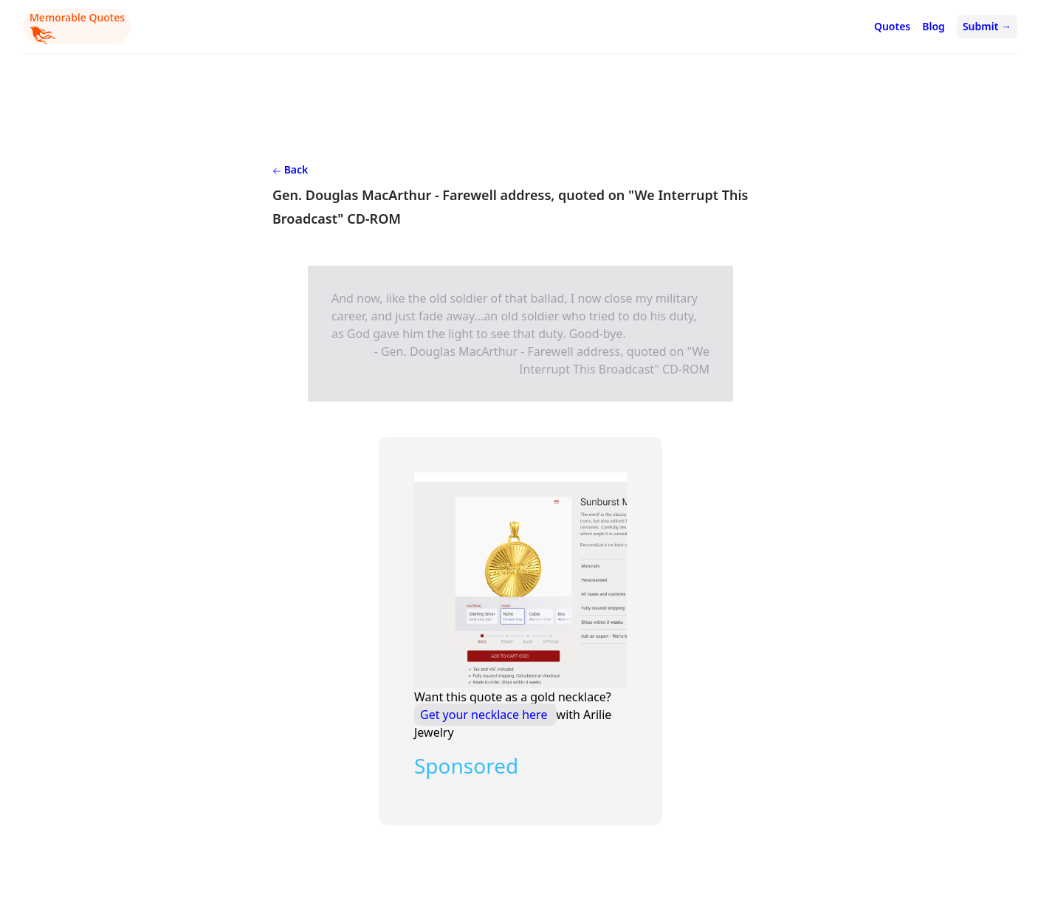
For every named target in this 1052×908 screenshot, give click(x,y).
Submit (987, 26)
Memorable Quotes (77, 27)
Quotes (892, 26)
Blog (933, 26)
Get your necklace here (485, 714)
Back (290, 169)
